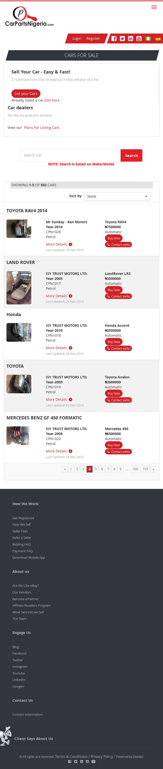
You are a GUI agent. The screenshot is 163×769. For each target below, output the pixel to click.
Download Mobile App (28, 557)
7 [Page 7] (108, 469)
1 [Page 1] (71, 469)
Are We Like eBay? (25, 585)
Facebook (19, 653)
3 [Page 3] (83, 469)
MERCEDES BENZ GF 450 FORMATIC (44, 418)
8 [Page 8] (114, 469)
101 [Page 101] (145, 469)
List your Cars (26, 93)
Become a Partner (25, 599)
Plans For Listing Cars (41, 127)
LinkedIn (18, 679)
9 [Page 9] (121, 469)
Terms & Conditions (72, 756)
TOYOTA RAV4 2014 (26, 211)
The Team (19, 618)
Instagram (20, 666)
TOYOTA (15, 366)
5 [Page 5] (96, 469)
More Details (59, 244)
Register (93, 38)
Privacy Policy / (103, 756)
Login (76, 38)
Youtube (18, 673)
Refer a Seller (21, 537)
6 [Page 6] (102, 469)
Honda (13, 314)
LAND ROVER (20, 262)
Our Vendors (21, 592)
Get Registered (23, 518)
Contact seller (118, 245)
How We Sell (21, 524)
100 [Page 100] (135, 469)
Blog (15, 647)
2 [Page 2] (77, 469)
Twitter (17, 660)
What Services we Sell (28, 612)
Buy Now (114, 238)
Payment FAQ (22, 551)
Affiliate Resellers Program (31, 605)
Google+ (18, 686)
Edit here (52, 100)
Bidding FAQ (21, 544)
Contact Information (27, 714)
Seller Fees (20, 531)
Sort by (75, 195)
